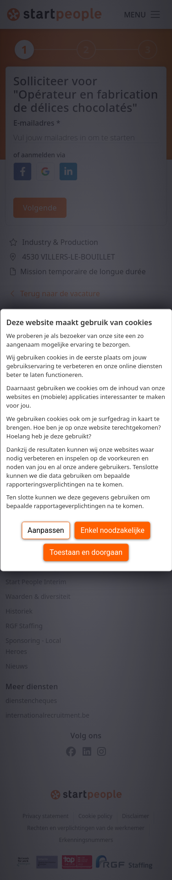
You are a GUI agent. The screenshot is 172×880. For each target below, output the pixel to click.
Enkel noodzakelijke (112, 530)
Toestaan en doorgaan (86, 552)
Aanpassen (46, 530)
